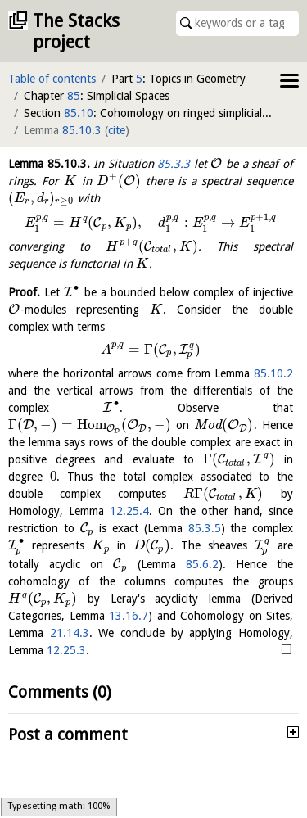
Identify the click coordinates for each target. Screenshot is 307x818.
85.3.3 (173, 163)
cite (116, 130)
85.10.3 (82, 130)
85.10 (78, 113)
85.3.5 (204, 528)
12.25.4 (129, 510)
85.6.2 (202, 564)
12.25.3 (66, 650)
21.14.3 (69, 632)
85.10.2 (273, 373)
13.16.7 (128, 615)
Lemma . (49, 163)
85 (73, 95)
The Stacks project (76, 31)
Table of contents (52, 78)
